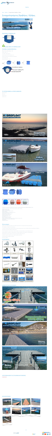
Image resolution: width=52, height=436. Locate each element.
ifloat (6, 17)
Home (3, 12)
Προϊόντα (6, 12)
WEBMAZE (17, 433)
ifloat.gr (18, 432)
